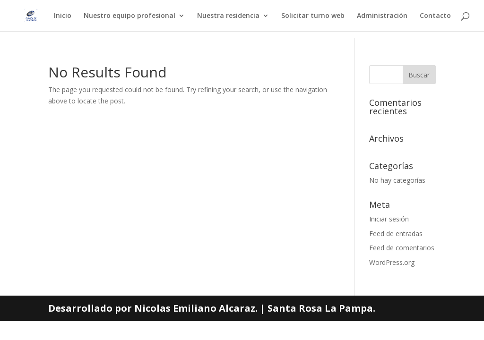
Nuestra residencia (228, 16)
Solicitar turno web (313, 16)
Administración (382, 16)
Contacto (435, 16)
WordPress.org (392, 262)
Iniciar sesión (389, 218)
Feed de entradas (396, 233)
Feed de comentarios (401, 247)
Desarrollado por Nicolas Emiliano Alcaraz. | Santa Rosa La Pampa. (211, 308)
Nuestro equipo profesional (129, 16)
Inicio (62, 16)
